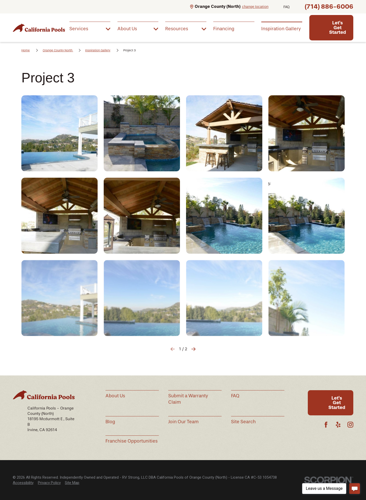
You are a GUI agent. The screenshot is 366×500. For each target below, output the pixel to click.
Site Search (243, 422)
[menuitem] (89, 29)
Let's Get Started (337, 27)
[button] (59, 133)
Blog (110, 422)
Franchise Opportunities (131, 441)
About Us (115, 396)
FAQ (286, 7)
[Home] (39, 28)
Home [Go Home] (25, 50)
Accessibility (23, 482)
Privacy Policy (49, 482)
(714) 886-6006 (329, 6)
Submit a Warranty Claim (188, 399)
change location (255, 7)
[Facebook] (326, 425)
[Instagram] (350, 425)
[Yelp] (338, 425)
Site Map (72, 482)
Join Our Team (183, 422)
